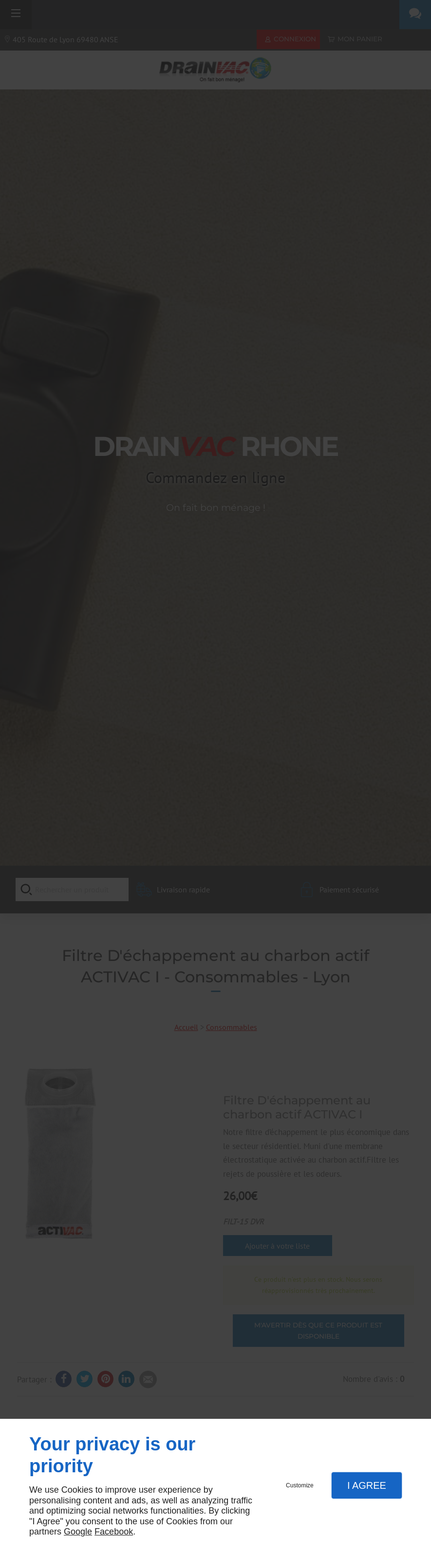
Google (78, 1531)
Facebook (113, 1531)
